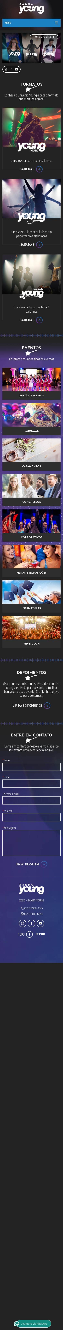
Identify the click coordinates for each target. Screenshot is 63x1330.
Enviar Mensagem (27, 864)
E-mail (6, 777)
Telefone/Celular (10, 794)
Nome (6, 760)
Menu (8, 22)
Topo (21, 934)
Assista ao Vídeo (43, 37)
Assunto (7, 810)
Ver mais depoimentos (27, 705)
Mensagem (9, 827)
